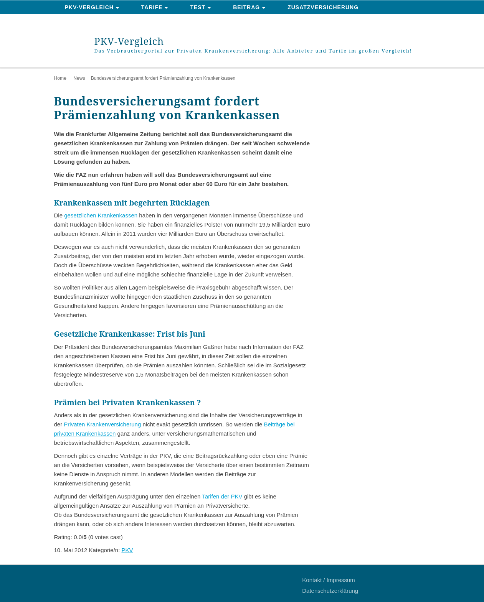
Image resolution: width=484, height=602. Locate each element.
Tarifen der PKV (222, 496)
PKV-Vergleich (89, 7)
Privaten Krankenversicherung (102, 424)
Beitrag (246, 7)
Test (197, 7)
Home (60, 78)
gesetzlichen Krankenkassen (100, 215)
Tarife (152, 7)
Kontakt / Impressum (328, 580)
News (79, 78)
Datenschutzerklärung (330, 590)
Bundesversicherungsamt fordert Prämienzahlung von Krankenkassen (163, 78)
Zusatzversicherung (322, 7)
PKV (127, 550)
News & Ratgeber (94, 21)
